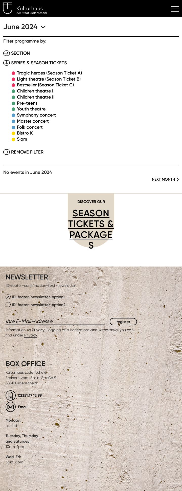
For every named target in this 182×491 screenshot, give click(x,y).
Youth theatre (31, 109)
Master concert (33, 121)
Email (23, 406)
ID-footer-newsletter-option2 (35, 304)
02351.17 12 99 (30, 395)
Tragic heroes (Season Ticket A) (49, 73)
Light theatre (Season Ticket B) (49, 79)
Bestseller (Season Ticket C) (45, 85)
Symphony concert (36, 115)
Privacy (30, 335)
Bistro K (25, 133)
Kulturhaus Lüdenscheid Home (27, 9)
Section (20, 53)
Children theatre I (35, 91)
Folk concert (30, 127)
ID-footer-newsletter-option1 (35, 296)
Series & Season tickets (39, 63)
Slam (22, 139)
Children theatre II (36, 97)
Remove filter (27, 152)
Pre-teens (27, 103)
